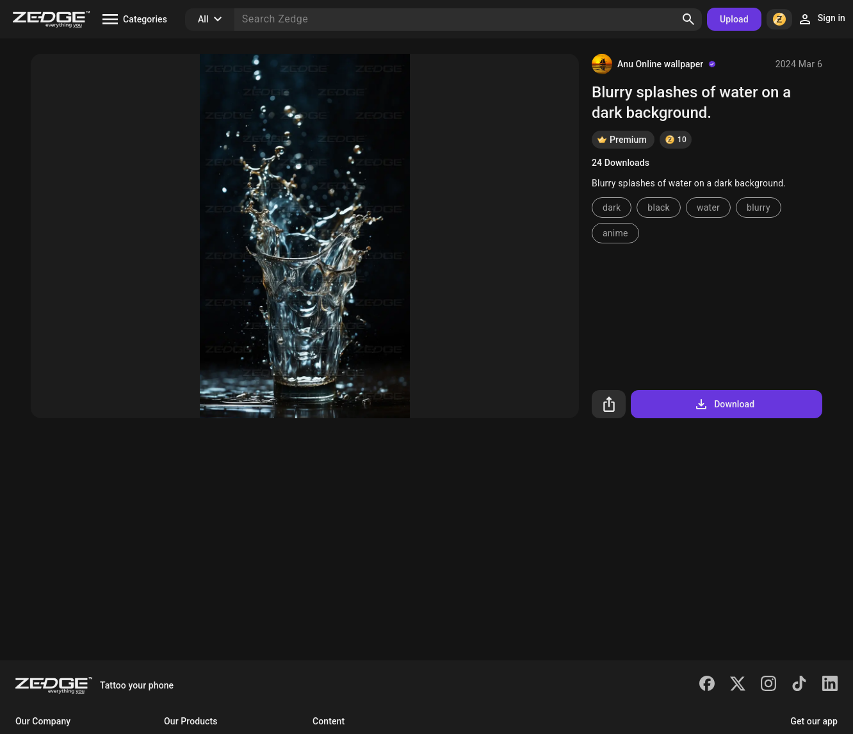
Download (724, 404)
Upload (734, 19)
